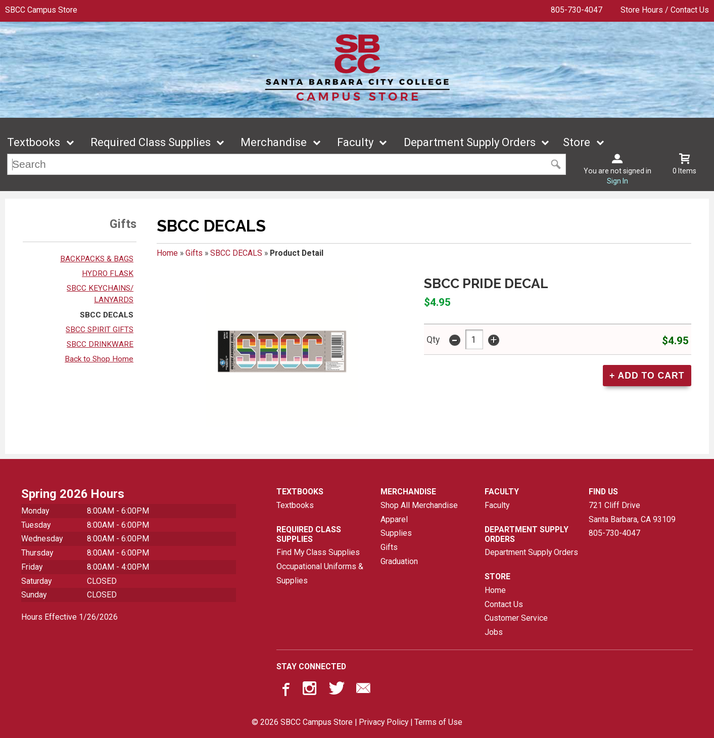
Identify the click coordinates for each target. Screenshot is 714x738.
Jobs (494, 632)
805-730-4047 (576, 10)
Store (576, 142)
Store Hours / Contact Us (665, 10)
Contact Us (504, 604)
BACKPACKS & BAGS (96, 258)
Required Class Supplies (150, 142)
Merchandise (274, 142)
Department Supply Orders (470, 142)
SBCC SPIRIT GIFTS (99, 329)
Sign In (617, 181)
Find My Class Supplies (318, 552)
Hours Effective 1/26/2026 (69, 617)
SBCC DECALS (106, 314)
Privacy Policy (383, 722)
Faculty (355, 142)
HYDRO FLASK (107, 273)
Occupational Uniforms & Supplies (319, 573)
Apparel (394, 519)
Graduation (399, 561)
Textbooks (33, 142)
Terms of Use (438, 722)
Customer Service (516, 618)
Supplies (396, 533)
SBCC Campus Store (41, 10)
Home (167, 253)
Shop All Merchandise (419, 505)
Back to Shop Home (99, 358)
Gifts (194, 253)
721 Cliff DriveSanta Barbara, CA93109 (632, 512)
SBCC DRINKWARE (100, 344)
